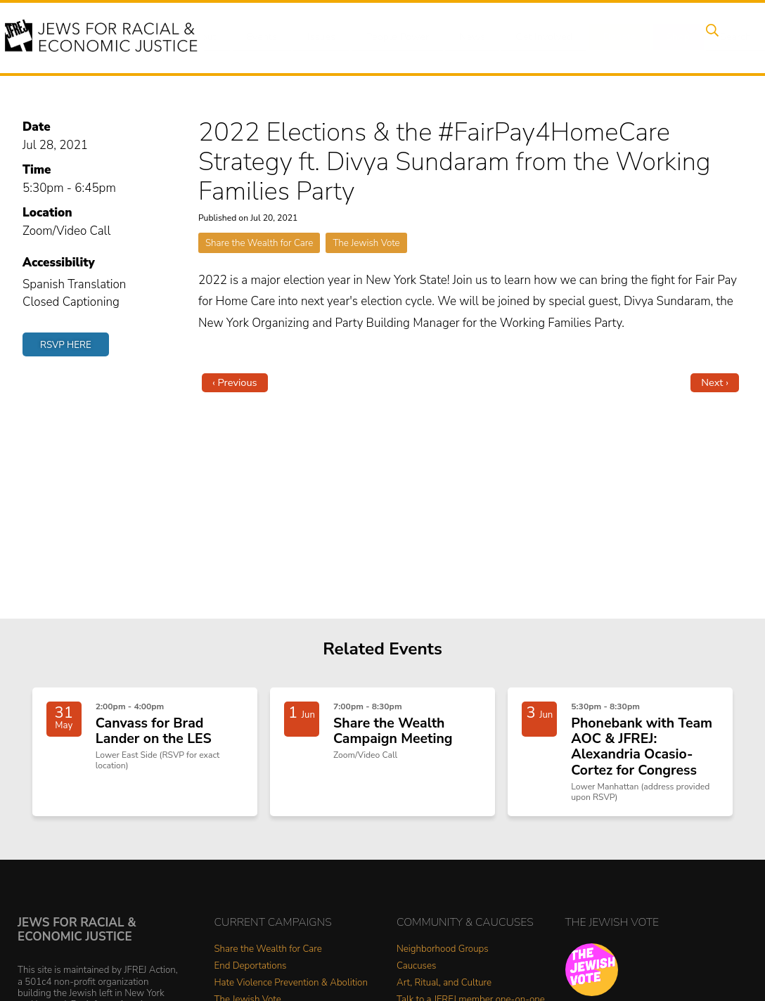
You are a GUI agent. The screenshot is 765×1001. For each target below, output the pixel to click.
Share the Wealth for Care (259, 243)
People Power (388, 37)
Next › (714, 382)
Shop (656, 37)
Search (709, 37)
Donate (602, 37)
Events (259, 37)
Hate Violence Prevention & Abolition (291, 988)
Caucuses (416, 971)
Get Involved (529, 37)
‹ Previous (234, 382)
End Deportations (250, 971)
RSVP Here (65, 344)
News (460, 37)
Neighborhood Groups (443, 954)
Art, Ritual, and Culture (444, 988)
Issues (314, 37)
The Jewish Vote (366, 243)
